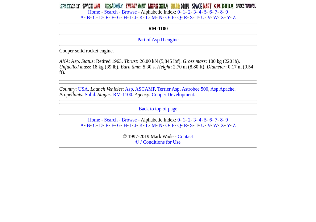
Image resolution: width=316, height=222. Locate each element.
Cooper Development (173, 94)
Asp (129, 89)
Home (94, 11)
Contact (185, 136)
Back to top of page (158, 108)
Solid (90, 94)
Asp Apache (222, 89)
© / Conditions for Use (158, 142)
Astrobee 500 (195, 89)
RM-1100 (122, 94)
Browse (129, 11)
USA (83, 89)
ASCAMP (145, 89)
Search (111, 11)
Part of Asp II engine (157, 39)
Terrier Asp (168, 89)
